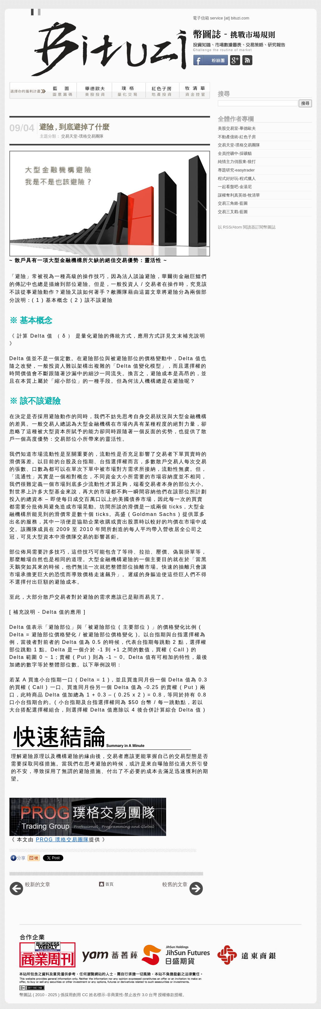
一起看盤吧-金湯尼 (235, 186)
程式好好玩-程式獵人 (237, 178)
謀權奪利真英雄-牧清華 (239, 195)
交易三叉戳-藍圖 (233, 211)
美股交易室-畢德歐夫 (237, 128)
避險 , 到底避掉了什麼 (74, 127)
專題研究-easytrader (236, 170)
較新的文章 (37, 884)
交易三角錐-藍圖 (233, 203)
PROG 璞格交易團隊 (62, 839)
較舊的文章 (174, 884)
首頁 (109, 884)
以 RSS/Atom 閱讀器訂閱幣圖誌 (247, 227)
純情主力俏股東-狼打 (237, 161)
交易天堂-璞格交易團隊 (82, 136)
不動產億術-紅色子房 (237, 136)
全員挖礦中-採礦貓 (235, 153)
